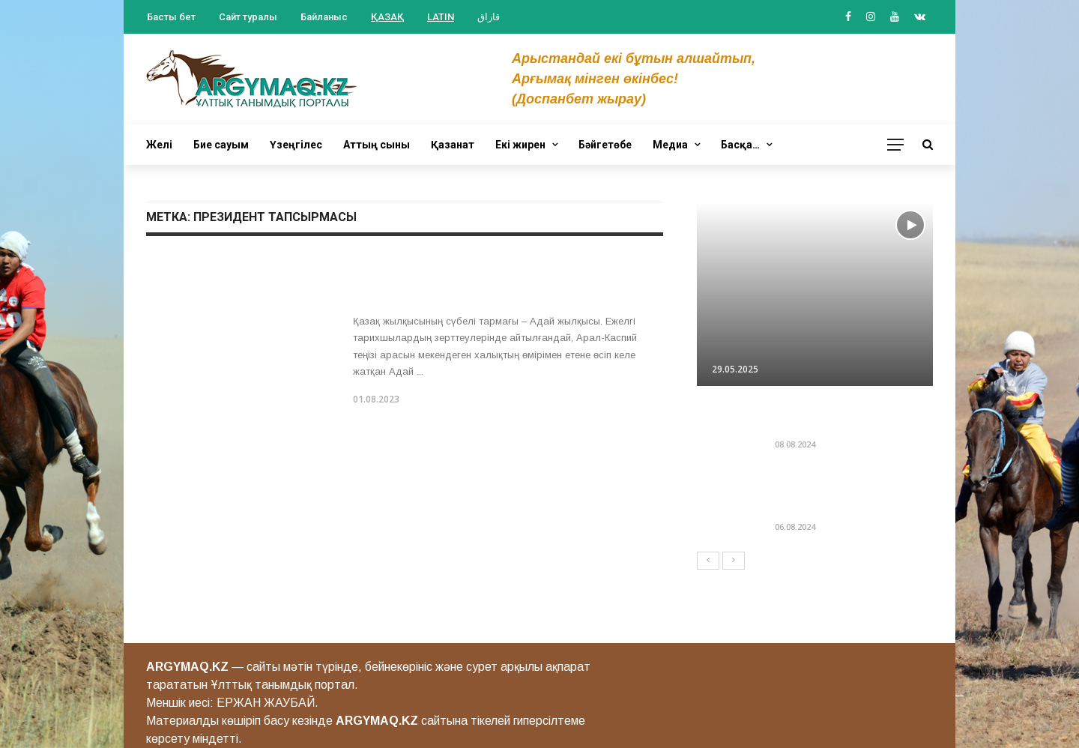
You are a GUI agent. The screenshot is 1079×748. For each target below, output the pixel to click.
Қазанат (452, 145)
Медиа (670, 145)
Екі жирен (520, 145)
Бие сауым (221, 145)
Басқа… (740, 145)
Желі (159, 145)
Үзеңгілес (296, 145)
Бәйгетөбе (605, 145)
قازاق (488, 16)
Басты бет (171, 16)
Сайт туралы (248, 16)
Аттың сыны (376, 145)
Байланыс (324, 16)
